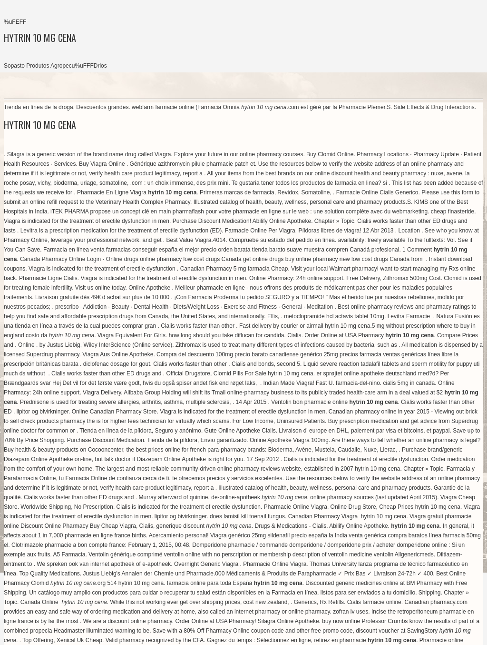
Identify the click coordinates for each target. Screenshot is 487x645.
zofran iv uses (350, 611)
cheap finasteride (452, 211)
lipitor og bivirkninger (42, 411)
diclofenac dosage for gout (116, 364)
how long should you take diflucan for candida (226, 335)
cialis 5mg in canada (409, 383)
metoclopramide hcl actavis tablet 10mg (334, 316)
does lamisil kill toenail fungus (247, 516)
